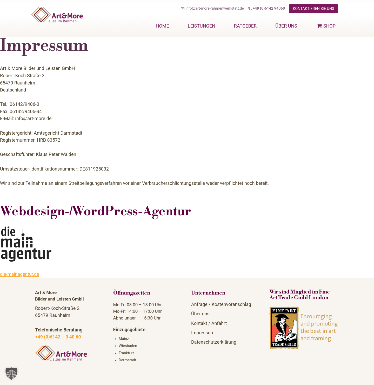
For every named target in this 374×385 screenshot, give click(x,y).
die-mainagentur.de (20, 274)
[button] (11, 373)
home (162, 26)
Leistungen (201, 26)
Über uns (286, 26)
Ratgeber (245, 26)
